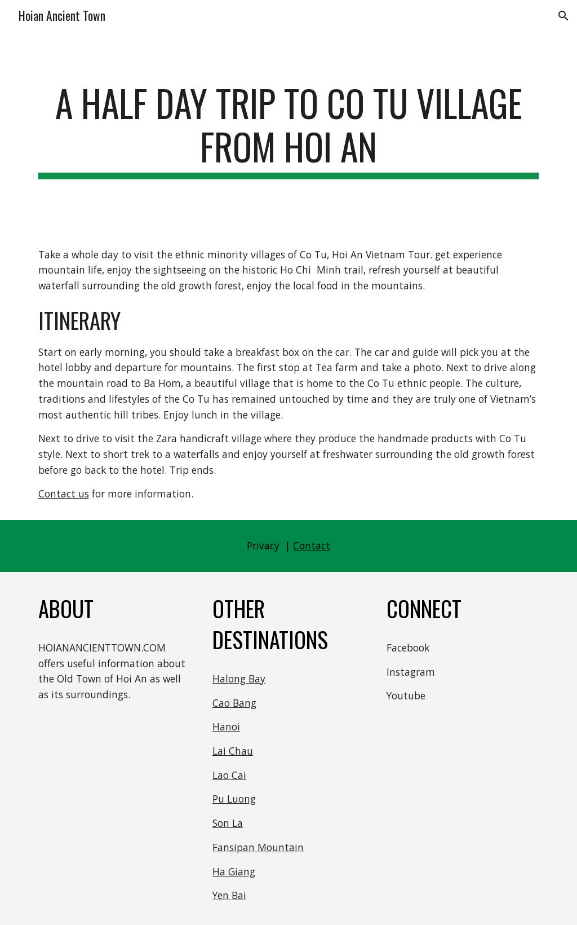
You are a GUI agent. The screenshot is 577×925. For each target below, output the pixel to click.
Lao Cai (229, 775)
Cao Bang (234, 703)
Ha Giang (233, 871)
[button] (563, 15)
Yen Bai (229, 895)
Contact (311, 545)
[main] (289, 130)
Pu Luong (234, 798)
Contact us (63, 493)
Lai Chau (232, 750)
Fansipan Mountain (258, 847)
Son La (227, 823)
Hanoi (226, 726)
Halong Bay (238, 678)
